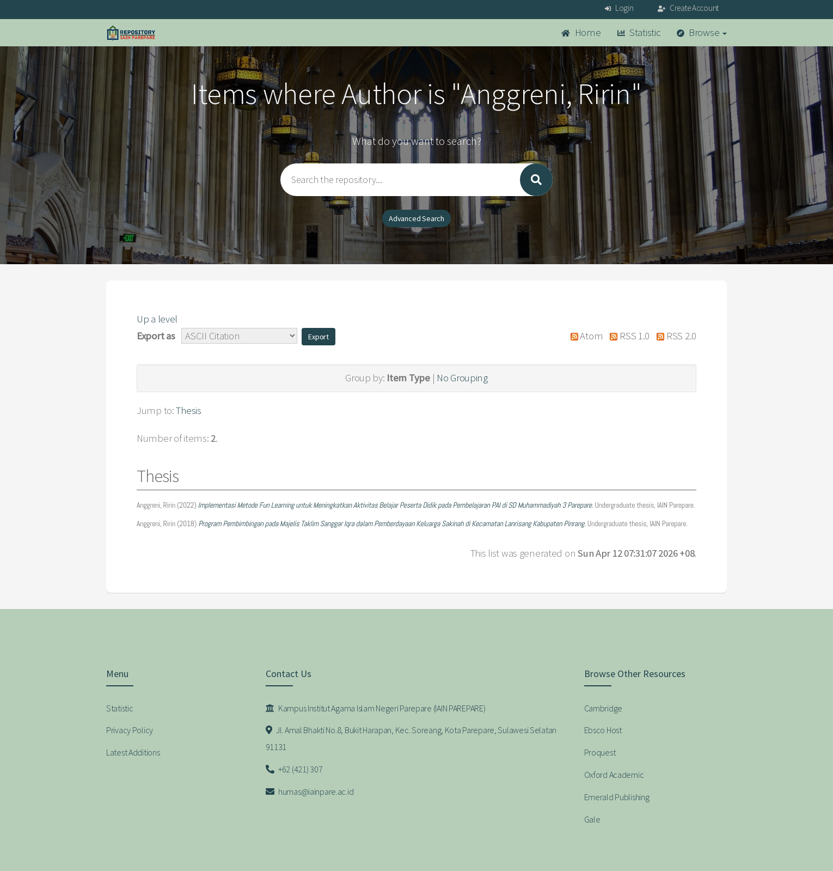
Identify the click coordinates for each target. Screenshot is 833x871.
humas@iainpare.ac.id (310, 791)
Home (581, 32)
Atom (584, 336)
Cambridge (603, 708)
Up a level (157, 319)
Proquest (600, 752)
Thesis (188, 410)
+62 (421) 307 (294, 769)
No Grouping (462, 377)
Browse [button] (702, 32)
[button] (318, 336)
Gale (592, 819)
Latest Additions (133, 752)
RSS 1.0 (627, 336)
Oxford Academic (614, 774)
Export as (156, 336)
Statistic (638, 32)
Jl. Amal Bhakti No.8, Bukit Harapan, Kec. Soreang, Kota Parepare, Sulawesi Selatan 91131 (411, 738)
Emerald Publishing (617, 796)
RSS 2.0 (674, 336)
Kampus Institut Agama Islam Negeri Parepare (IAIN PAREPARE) (376, 708)
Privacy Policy (129, 729)
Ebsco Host (603, 729)
